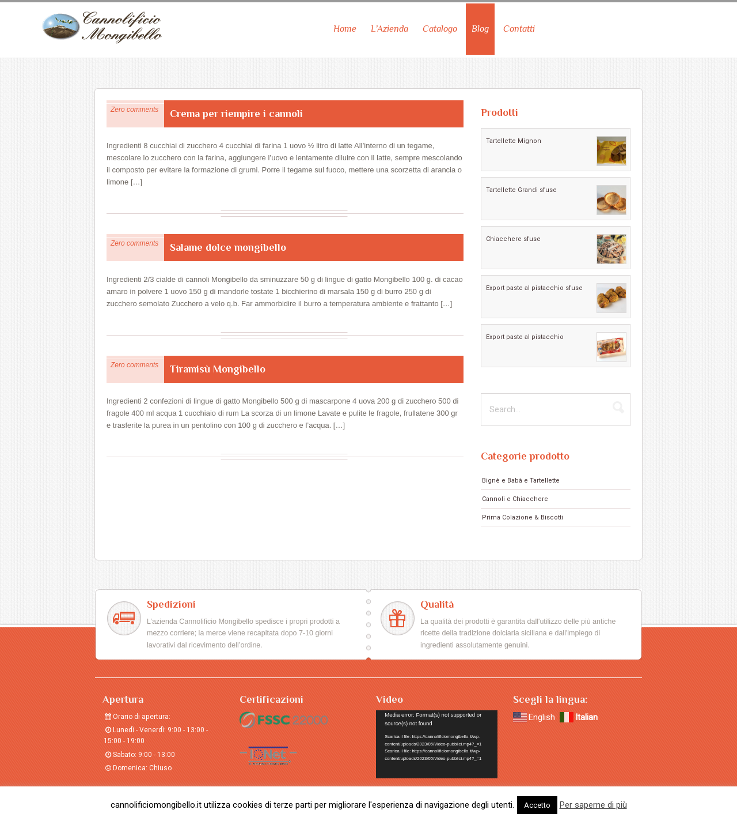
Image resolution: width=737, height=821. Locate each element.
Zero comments (134, 106)
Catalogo (440, 25)
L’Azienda (389, 25)
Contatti (519, 25)
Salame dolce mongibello (228, 244)
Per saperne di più (593, 805)
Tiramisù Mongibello (217, 365)
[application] (436, 741)
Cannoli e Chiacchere (515, 495)
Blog (480, 25)
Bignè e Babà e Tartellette (521, 477)
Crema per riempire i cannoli (236, 110)
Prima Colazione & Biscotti (522, 514)
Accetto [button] (537, 805)
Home (344, 25)
